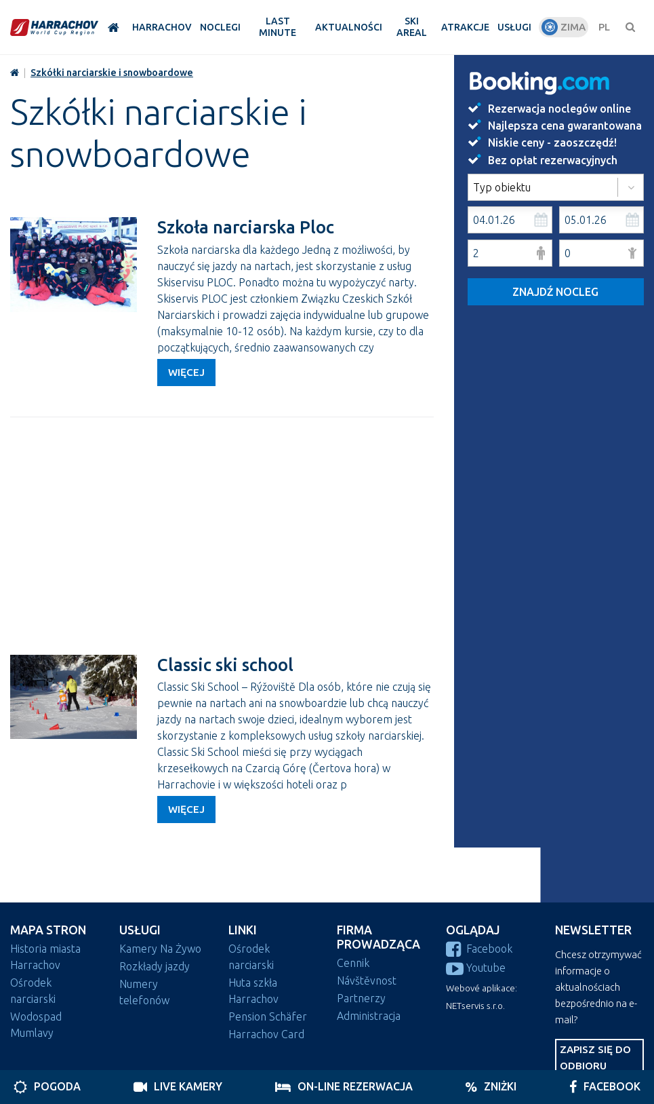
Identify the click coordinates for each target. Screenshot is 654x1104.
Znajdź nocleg (555, 292)
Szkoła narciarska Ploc (245, 227)
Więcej (186, 372)
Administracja (369, 1016)
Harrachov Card (266, 1034)
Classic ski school (225, 664)
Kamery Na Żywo (160, 949)
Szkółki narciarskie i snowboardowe (111, 72)
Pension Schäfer (267, 1016)
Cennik (353, 963)
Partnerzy (361, 998)
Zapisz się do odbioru (595, 1057)
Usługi (140, 930)
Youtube (476, 968)
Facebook (479, 949)
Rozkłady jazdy (154, 966)
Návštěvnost (366, 980)
